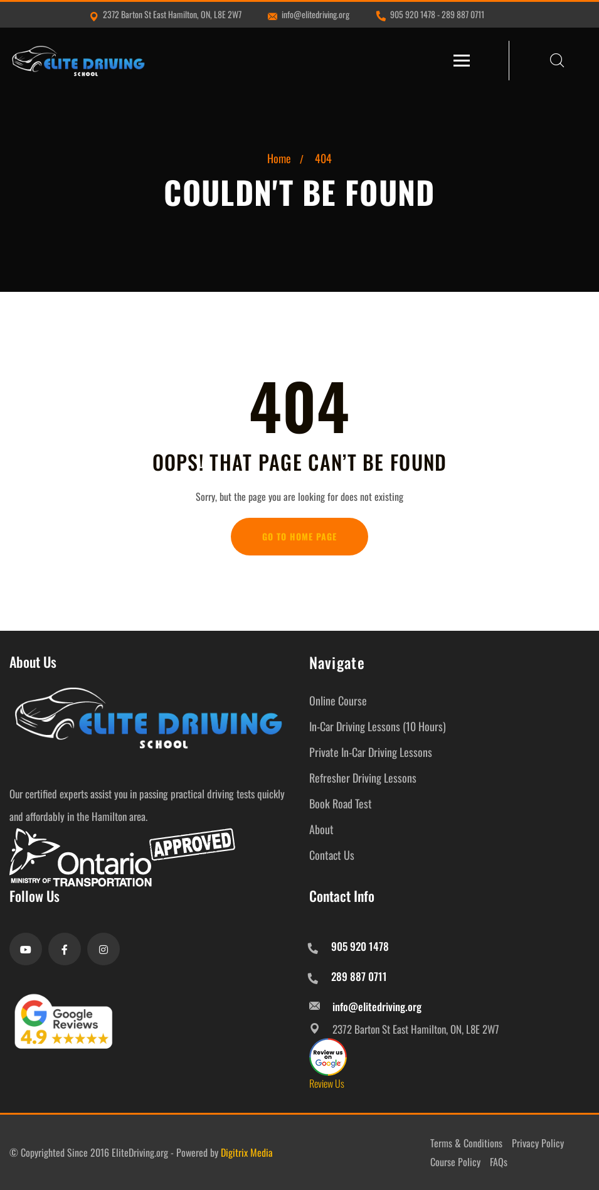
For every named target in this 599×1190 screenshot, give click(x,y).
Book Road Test (340, 803)
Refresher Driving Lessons (362, 777)
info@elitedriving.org (308, 14)
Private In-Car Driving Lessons (370, 752)
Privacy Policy (538, 1142)
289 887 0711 (463, 14)
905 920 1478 (412, 14)
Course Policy (455, 1161)
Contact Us (331, 855)
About (321, 829)
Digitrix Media (247, 1152)
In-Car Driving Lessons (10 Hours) (377, 726)
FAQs (498, 1161)
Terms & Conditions (466, 1142)
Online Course (338, 700)
